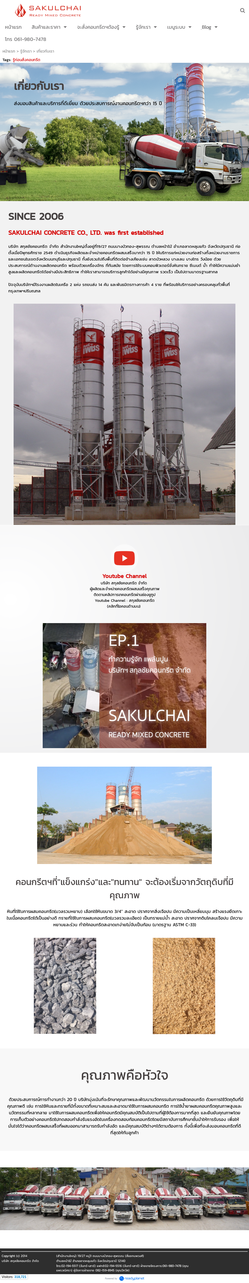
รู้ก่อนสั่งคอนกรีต (26, 60)
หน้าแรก (8, 51)
